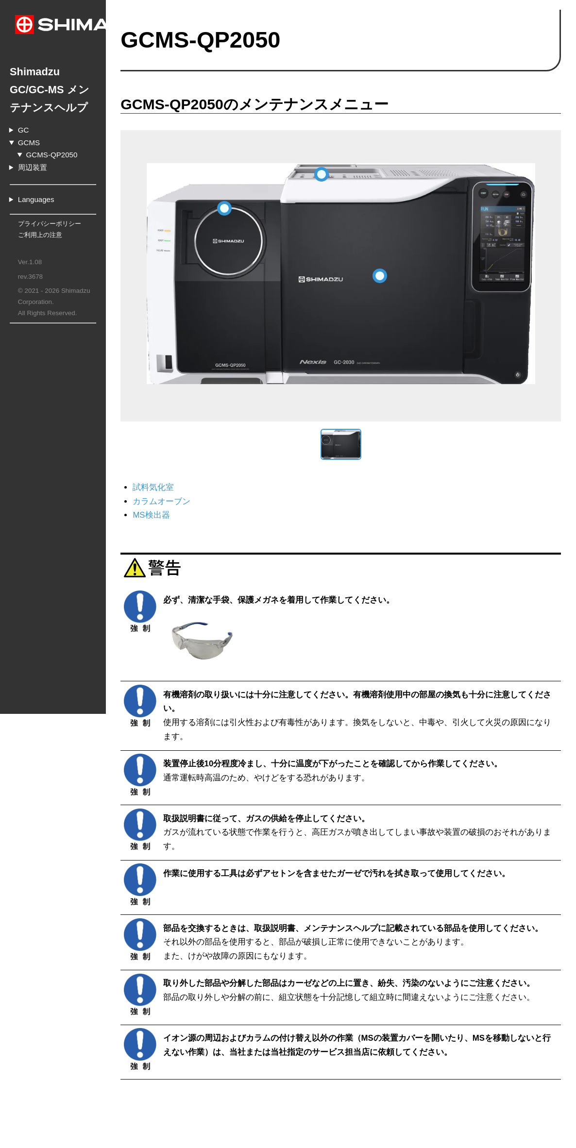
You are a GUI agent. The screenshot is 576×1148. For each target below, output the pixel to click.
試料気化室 (222, 487)
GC (23, 112)
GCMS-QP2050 (52, 137)
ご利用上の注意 (40, 216)
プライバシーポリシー (49, 205)
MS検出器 (220, 515)
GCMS (29, 124)
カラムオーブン (230, 501)
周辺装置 (32, 149)
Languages (36, 181)
